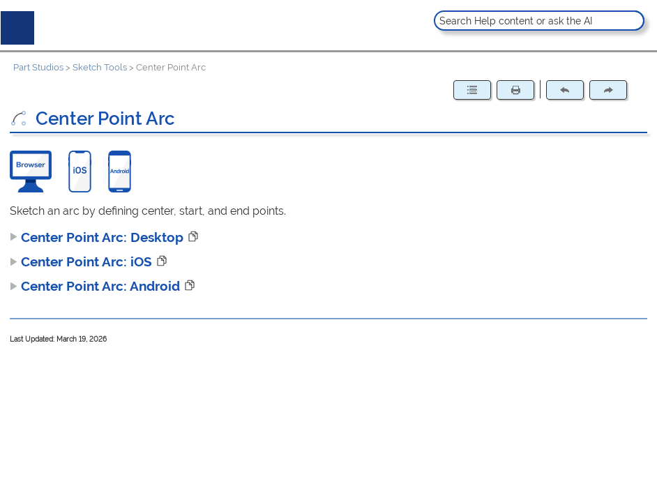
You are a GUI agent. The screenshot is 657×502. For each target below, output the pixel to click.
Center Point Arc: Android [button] (95, 286)
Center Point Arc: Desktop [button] (96, 237)
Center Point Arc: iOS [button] (81, 261)
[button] (632, 20)
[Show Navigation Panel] (15, 25)
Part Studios (38, 67)
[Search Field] (539, 20)
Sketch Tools (100, 67)
